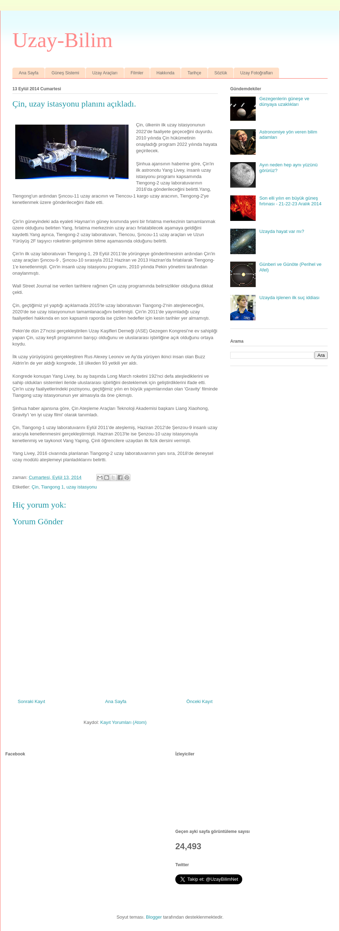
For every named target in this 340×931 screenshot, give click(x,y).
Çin (35, 487)
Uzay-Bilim (62, 40)
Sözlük (220, 72)
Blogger (154, 917)
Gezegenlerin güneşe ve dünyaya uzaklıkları (284, 101)
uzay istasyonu (82, 487)
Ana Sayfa (28, 72)
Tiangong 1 (52, 487)
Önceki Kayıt (199, 701)
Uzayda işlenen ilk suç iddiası (289, 297)
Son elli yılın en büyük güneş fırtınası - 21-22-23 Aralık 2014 (290, 200)
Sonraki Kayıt (31, 701)
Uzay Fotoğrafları (256, 72)
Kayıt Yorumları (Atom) (123, 722)
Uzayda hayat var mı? (281, 231)
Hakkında (166, 72)
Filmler (137, 72)
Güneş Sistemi (65, 72)
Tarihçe (194, 72)
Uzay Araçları (104, 72)
